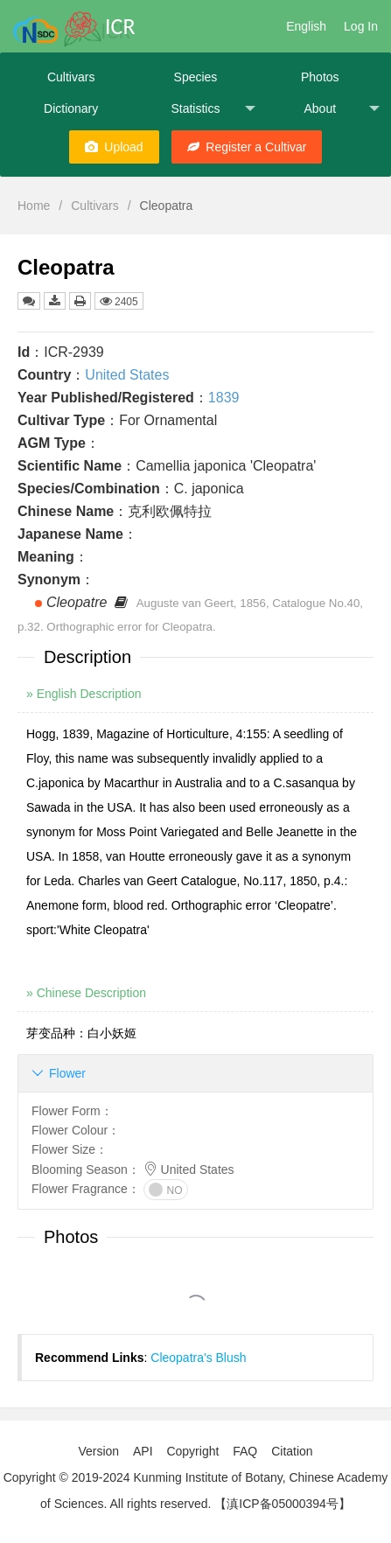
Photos (320, 77)
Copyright (192, 1451)
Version (98, 1451)
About (341, 108)
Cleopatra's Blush (198, 1358)
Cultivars (70, 77)
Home (33, 206)
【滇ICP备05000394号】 (282, 1504)
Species (196, 77)
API (143, 1451)
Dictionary (71, 108)
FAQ (245, 1451)
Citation (291, 1451)
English (306, 26)
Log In (361, 26)
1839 (224, 397)
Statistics (213, 108)
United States (127, 374)
